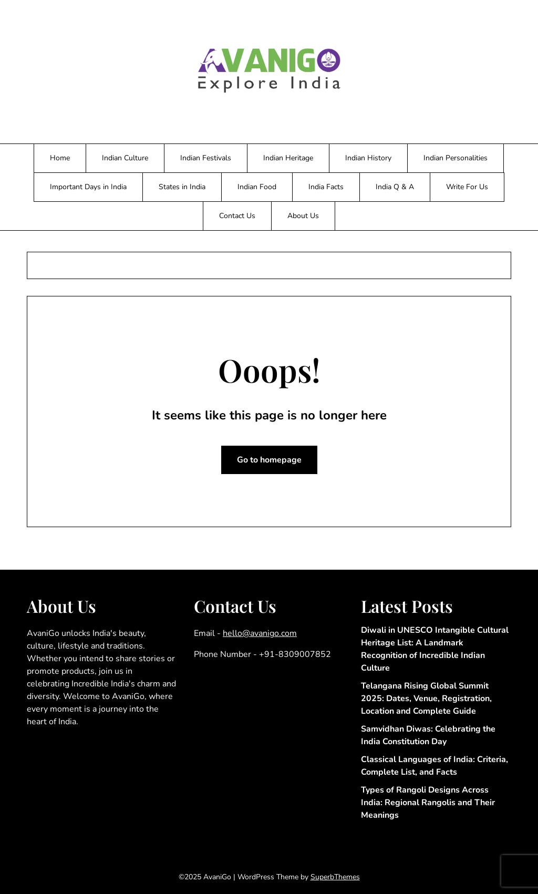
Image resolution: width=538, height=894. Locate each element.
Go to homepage (269, 460)
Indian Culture (125, 158)
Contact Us (237, 216)
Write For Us (467, 187)
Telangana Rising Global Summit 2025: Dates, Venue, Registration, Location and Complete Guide (426, 698)
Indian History (368, 158)
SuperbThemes (335, 877)
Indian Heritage (288, 158)
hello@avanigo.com (260, 633)
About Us (303, 216)
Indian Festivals (205, 158)
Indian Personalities (455, 158)
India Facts (326, 187)
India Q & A (395, 187)
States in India (182, 187)
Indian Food (256, 187)
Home (60, 158)
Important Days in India (88, 187)
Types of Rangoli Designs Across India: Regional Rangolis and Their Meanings (428, 802)
